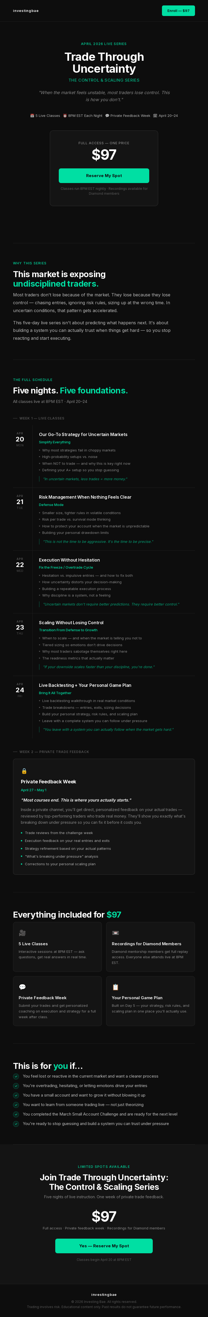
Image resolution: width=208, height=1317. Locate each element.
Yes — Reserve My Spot (104, 1245)
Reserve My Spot (104, 175)
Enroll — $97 (178, 10)
